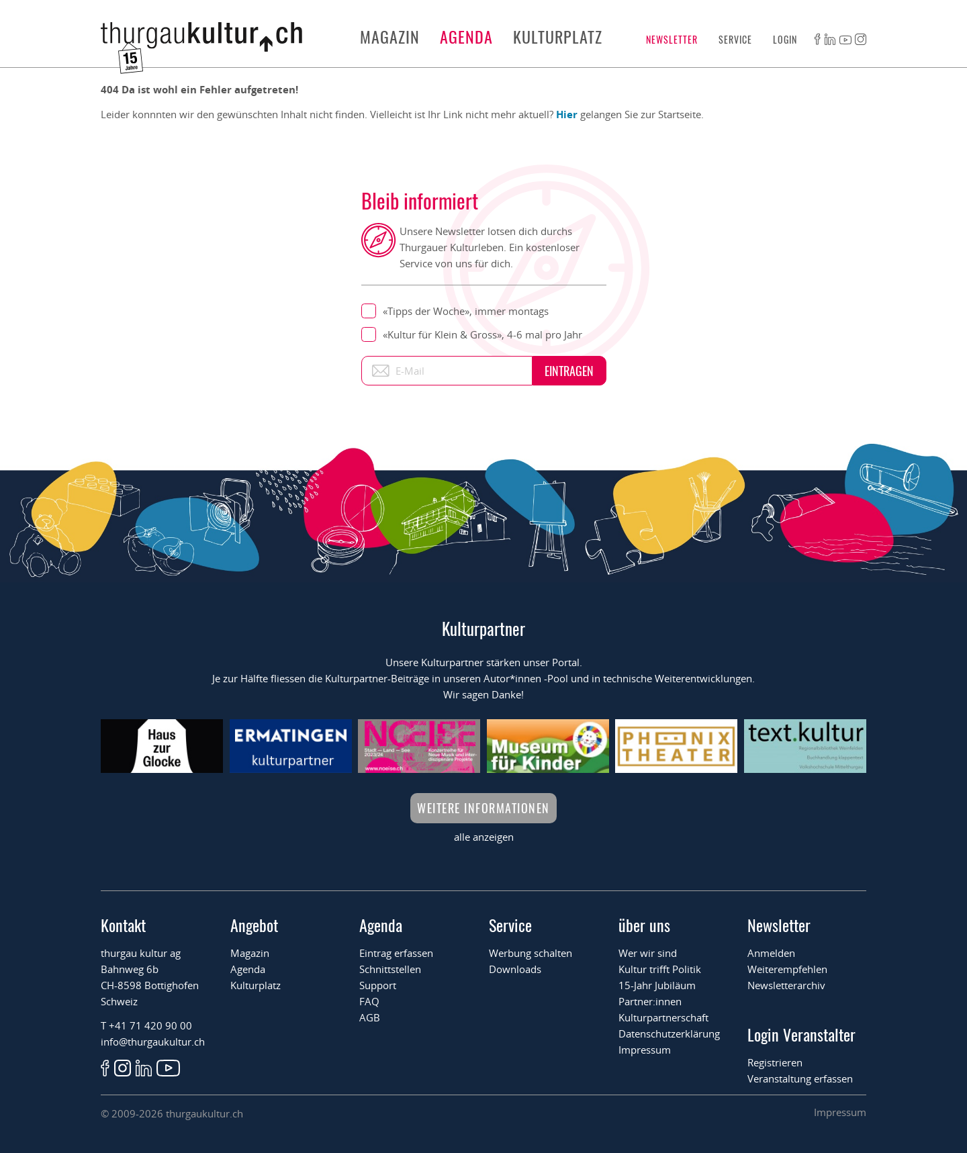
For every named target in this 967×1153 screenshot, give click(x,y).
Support (377, 985)
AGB (369, 1017)
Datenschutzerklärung (669, 1033)
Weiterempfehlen (787, 969)
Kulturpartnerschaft (663, 1017)
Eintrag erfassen (396, 953)
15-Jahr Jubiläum (657, 985)
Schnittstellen (390, 969)
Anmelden (771, 953)
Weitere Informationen (483, 808)
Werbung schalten (530, 953)
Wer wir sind (647, 953)
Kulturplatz (557, 36)
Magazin (390, 36)
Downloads (515, 969)
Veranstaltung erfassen (800, 1078)
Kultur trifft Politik (659, 969)
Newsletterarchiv (786, 985)
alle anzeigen (484, 836)
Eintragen (569, 370)
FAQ (369, 1001)
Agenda (466, 36)
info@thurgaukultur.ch (153, 1041)
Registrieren (774, 1062)
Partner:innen (650, 1001)
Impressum (644, 1049)
